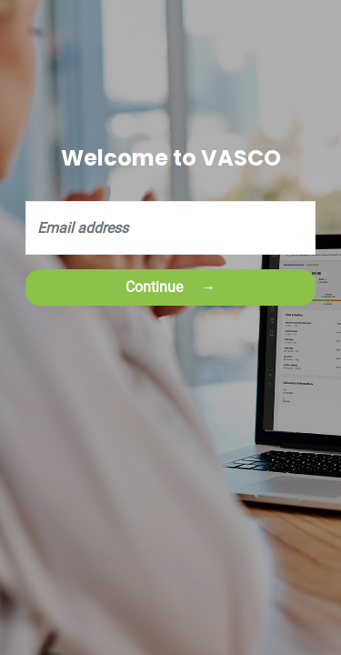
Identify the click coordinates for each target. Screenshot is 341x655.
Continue (154, 287)
